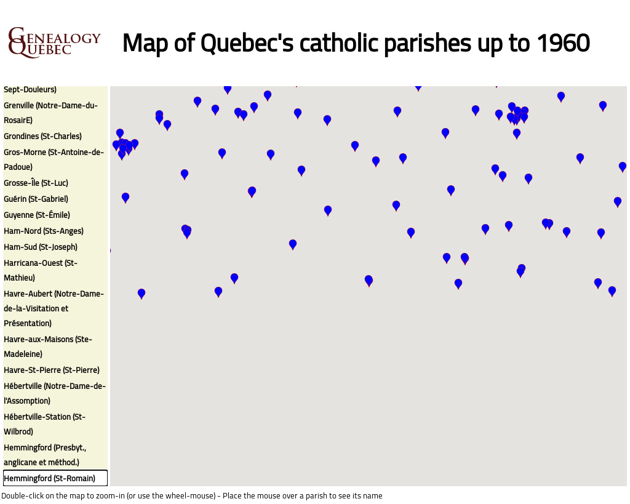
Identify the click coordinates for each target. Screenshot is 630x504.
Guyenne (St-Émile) (37, 214)
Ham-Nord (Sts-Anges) (43, 230)
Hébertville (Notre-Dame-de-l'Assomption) (55, 393)
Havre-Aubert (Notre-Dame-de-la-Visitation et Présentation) (54, 308)
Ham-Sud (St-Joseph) (40, 246)
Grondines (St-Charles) (42, 136)
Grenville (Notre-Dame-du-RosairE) (51, 112)
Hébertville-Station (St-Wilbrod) (45, 424)
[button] (238, 113)
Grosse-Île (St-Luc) (36, 182)
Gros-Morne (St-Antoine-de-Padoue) (54, 159)
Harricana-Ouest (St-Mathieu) (41, 270)
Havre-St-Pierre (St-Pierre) (51, 369)
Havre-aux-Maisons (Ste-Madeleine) (48, 346)
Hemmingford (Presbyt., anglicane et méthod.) (45, 455)
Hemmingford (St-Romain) (49, 478)
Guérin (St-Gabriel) (36, 198)
